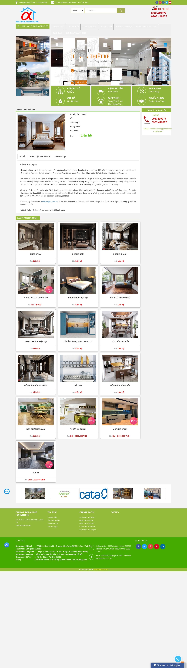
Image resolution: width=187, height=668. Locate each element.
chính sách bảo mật (86, 518)
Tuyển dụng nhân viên (23, 523)
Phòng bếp (73, 26)
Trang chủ (59, 26)
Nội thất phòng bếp (120, 383)
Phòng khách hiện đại (36, 339)
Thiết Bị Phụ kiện (123, 26)
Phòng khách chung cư (36, 295)
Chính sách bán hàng (86, 514)
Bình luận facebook (40, 154)
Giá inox (78, 383)
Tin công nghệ (52, 524)
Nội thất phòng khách (35, 383)
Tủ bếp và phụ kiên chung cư (77, 339)
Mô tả (22, 154)
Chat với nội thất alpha (167, 665)
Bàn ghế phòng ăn (35, 426)
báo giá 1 (164, 26)
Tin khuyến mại (53, 521)
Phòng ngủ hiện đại (78, 295)
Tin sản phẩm (52, 514)
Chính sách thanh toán (87, 524)
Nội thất (32, 107)
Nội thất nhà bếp (120, 339)
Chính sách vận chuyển (87, 527)
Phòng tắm (35, 251)
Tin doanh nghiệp (54, 518)
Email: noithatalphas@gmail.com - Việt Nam (71, 2)
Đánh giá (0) (60, 154)
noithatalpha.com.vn (49, 199)
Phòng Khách (89, 26)
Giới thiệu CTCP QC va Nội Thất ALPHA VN (30, 518)
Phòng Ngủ (106, 26)
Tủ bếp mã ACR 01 (78, 426)
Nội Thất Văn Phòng (64, 31)
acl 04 (36, 470)
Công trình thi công (146, 26)
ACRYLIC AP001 (120, 426)
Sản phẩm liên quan (27, 215)
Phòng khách (120, 251)
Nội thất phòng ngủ (120, 295)
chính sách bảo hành (86, 521)
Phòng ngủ (78, 251)
